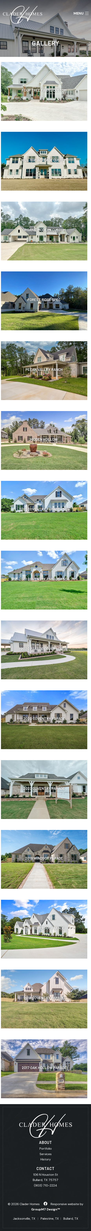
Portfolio (45, 1148)
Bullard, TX (70, 1218)
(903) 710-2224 (45, 1185)
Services (46, 1154)
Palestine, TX (50, 1218)
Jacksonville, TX (24, 1218)
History (45, 1159)
